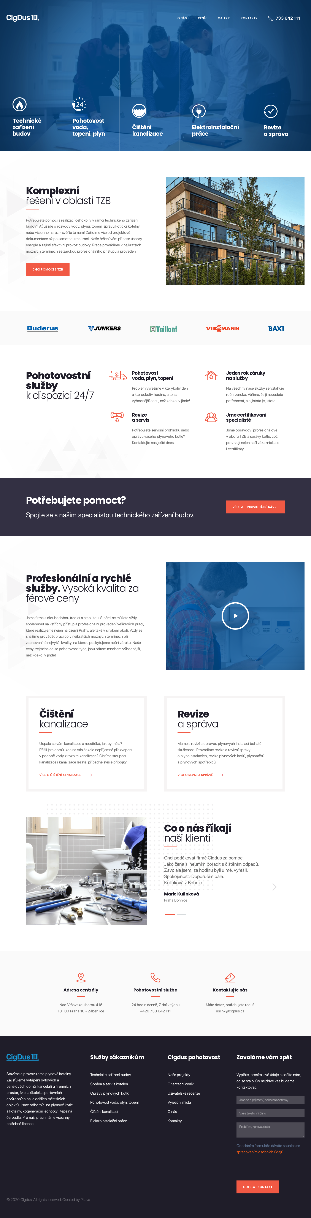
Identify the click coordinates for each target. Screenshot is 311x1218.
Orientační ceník (181, 1084)
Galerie (224, 18)
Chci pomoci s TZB (47, 269)
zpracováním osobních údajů (259, 1152)
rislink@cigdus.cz (230, 1011)
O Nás (182, 18)
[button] (274, 887)
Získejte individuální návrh (256, 507)
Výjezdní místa (179, 1102)
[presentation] (269, 1166)
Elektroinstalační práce (108, 1121)
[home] (22, 18)
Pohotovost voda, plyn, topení (114, 1102)
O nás (172, 1111)
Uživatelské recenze (184, 1093)
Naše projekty (179, 1074)
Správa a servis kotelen (109, 1084)
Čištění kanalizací (104, 1111)
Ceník (202, 18)
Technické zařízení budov (110, 1074)
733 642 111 (288, 18)
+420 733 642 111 (155, 1011)
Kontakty (249, 18)
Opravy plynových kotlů (109, 1093)
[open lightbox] (235, 616)
